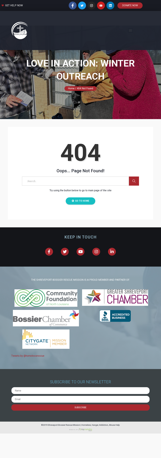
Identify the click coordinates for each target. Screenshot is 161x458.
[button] (130, 30)
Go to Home (80, 225)
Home (71, 112)
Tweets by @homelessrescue (27, 380)
